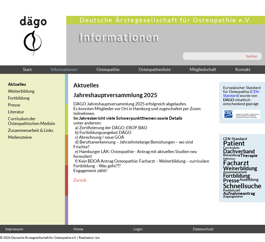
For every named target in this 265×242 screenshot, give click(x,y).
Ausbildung (249, 179)
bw (97, 237)
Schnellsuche (242, 186)
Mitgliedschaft (203, 69)
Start (27, 69)
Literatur (16, 111)
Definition (229, 158)
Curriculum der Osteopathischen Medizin (31, 121)
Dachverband (239, 151)
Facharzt (236, 163)
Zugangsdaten (233, 196)
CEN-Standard (235, 139)
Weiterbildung (21, 91)
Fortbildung (18, 98)
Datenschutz (203, 229)
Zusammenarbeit (235, 172)
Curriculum (231, 147)
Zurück (79, 180)
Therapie (249, 155)
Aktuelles (17, 84)
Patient (234, 143)
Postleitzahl (231, 190)
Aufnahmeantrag (239, 193)
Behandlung (231, 155)
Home (78, 229)
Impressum (14, 229)
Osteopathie (108, 69)
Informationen (64, 69)
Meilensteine (20, 137)
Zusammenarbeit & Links (30, 130)
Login (138, 229)
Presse (14, 104)
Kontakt (242, 69)
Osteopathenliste (155, 69)
